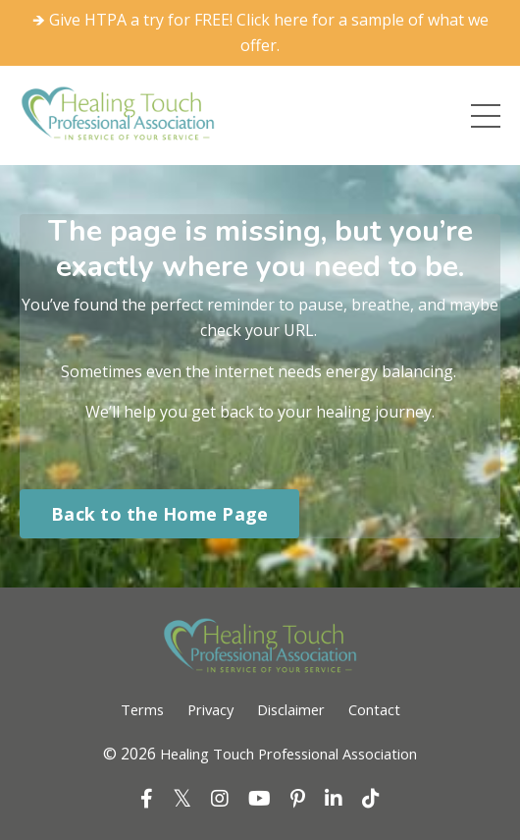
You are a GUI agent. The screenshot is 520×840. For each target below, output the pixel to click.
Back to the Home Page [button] (159, 514)
